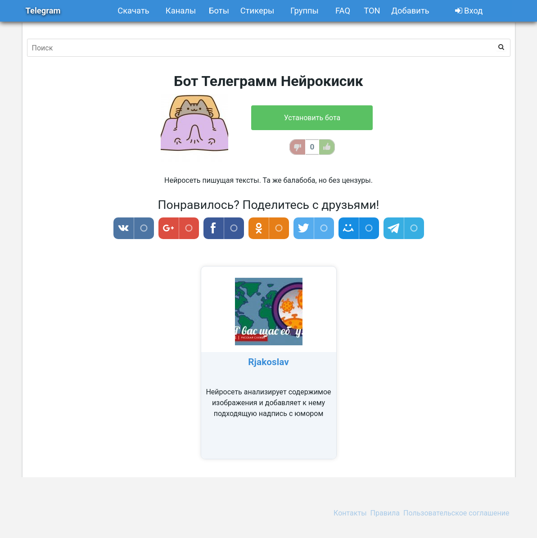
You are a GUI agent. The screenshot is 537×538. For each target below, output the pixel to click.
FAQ (342, 10)
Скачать (133, 10)
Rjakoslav (268, 362)
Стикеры (257, 10)
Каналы (181, 10)
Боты (219, 10)
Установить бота (312, 117)
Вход (469, 10)
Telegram (43, 10)
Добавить (410, 10)
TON (372, 10)
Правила (385, 513)
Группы (304, 10)
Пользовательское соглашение (456, 513)
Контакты (350, 513)
